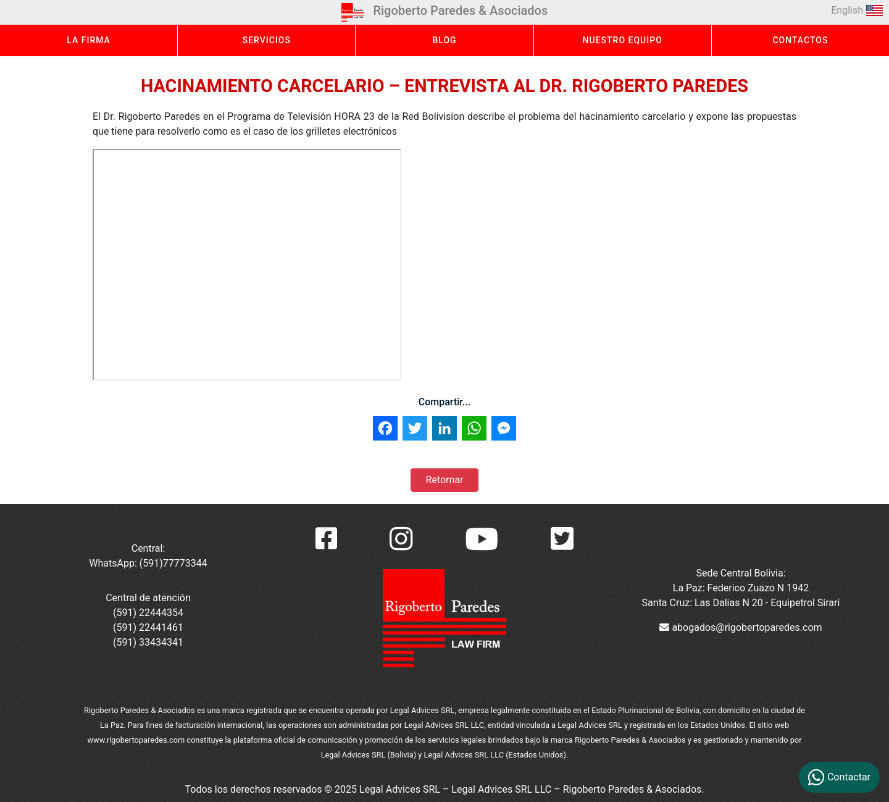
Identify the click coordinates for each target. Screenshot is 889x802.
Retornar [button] (445, 480)
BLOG (444, 40)
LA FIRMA (89, 40)
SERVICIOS (267, 40)
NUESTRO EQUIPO (622, 40)
